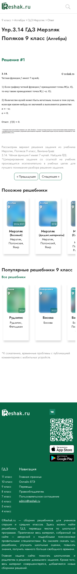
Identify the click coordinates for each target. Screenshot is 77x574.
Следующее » (50, 176)
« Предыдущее (26, 176)
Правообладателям (31, 491)
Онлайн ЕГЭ (27, 482)
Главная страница (30, 477)
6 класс (6, 501)
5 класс (6, 506)
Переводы (25, 487)
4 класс (6, 511)
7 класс (6, 496)
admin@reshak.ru (29, 501)
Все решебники (13, 277)
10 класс (7, 482)
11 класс (7, 477)
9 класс (6, 487)
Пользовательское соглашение (39, 496)
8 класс (6, 491)
